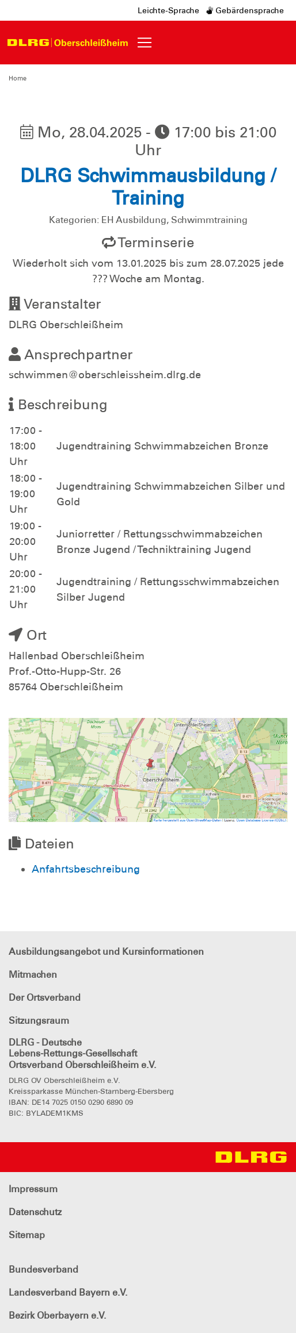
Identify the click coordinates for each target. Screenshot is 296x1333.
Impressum (33, 1189)
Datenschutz (35, 1212)
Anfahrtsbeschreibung (86, 869)
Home (17, 78)
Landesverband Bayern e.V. (68, 1292)
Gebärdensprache (245, 10)
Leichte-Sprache (168, 10)
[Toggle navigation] (144, 42)
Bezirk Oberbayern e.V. (57, 1315)
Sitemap (27, 1235)
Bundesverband (43, 1269)
